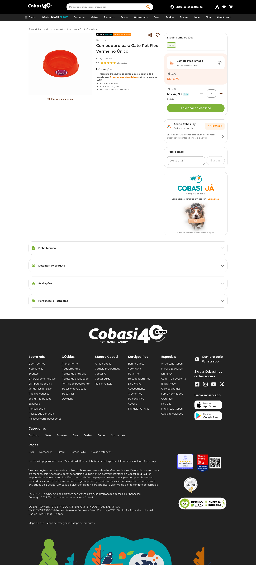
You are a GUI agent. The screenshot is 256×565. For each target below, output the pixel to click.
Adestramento (136, 388)
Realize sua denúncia (41, 413)
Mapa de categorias (58, 523)
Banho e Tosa (136, 363)
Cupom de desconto (173, 378)
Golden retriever (101, 452)
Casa (75, 435)
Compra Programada (107, 368)
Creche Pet (135, 393)
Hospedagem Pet (139, 378)
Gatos (49, 29)
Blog (208, 17)
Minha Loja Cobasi (172, 408)
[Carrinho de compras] (231, 7)
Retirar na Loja (103, 383)
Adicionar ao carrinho (196, 108)
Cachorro (34, 435)
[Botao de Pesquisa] (148, 6)
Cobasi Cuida (102, 378)
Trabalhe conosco (39, 393)
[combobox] (110, 6)
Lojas (197, 17)
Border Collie (78, 452)
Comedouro (92, 29)
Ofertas (55, 17)
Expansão (34, 403)
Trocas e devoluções (74, 388)
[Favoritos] (224, 7)
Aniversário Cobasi (172, 363)
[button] (30, 17)
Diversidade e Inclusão (42, 378)
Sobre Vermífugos (172, 393)
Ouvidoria (67, 398)
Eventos (34, 373)
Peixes (101, 435)
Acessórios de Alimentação (69, 29)
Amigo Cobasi (103, 363)
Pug (31, 452)
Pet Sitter (134, 373)
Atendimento (223, 17)
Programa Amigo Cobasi (124, 77)
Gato (48, 435)
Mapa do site (36, 523)
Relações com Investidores (45, 418)
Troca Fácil (68, 393)
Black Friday (168, 383)
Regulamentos (71, 368)
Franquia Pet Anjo (138, 408)
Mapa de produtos (83, 523)
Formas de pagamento (76, 383)
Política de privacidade (75, 378)
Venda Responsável (40, 388)
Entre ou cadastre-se (189, 6)
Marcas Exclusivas (172, 368)
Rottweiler (45, 452)
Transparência (37, 408)
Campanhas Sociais (40, 383)
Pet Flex (101, 40)
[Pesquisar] (101, 7)
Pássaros (61, 435)
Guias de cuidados (172, 413)
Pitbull (61, 452)
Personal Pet (136, 398)
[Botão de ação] (220, 63)
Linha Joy (167, 373)
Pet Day (166, 403)
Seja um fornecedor (40, 398)
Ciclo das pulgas (170, 388)
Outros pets (118, 435)
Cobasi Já (100, 373)
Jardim (88, 435)
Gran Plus (167, 398)
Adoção (132, 403)
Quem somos (37, 363)
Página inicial (35, 29)
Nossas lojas (36, 368)
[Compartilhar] (150, 35)
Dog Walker (135, 383)
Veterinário (134, 368)
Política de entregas (74, 373)
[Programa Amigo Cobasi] (217, 7)
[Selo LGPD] (190, 492)
